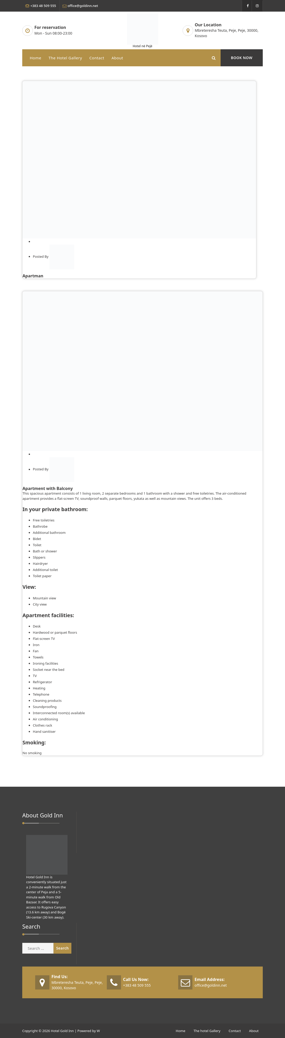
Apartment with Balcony (47, 488)
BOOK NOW (241, 57)
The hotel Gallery (65, 57)
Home (35, 57)
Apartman (32, 276)
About (117, 57)
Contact (96, 57)
